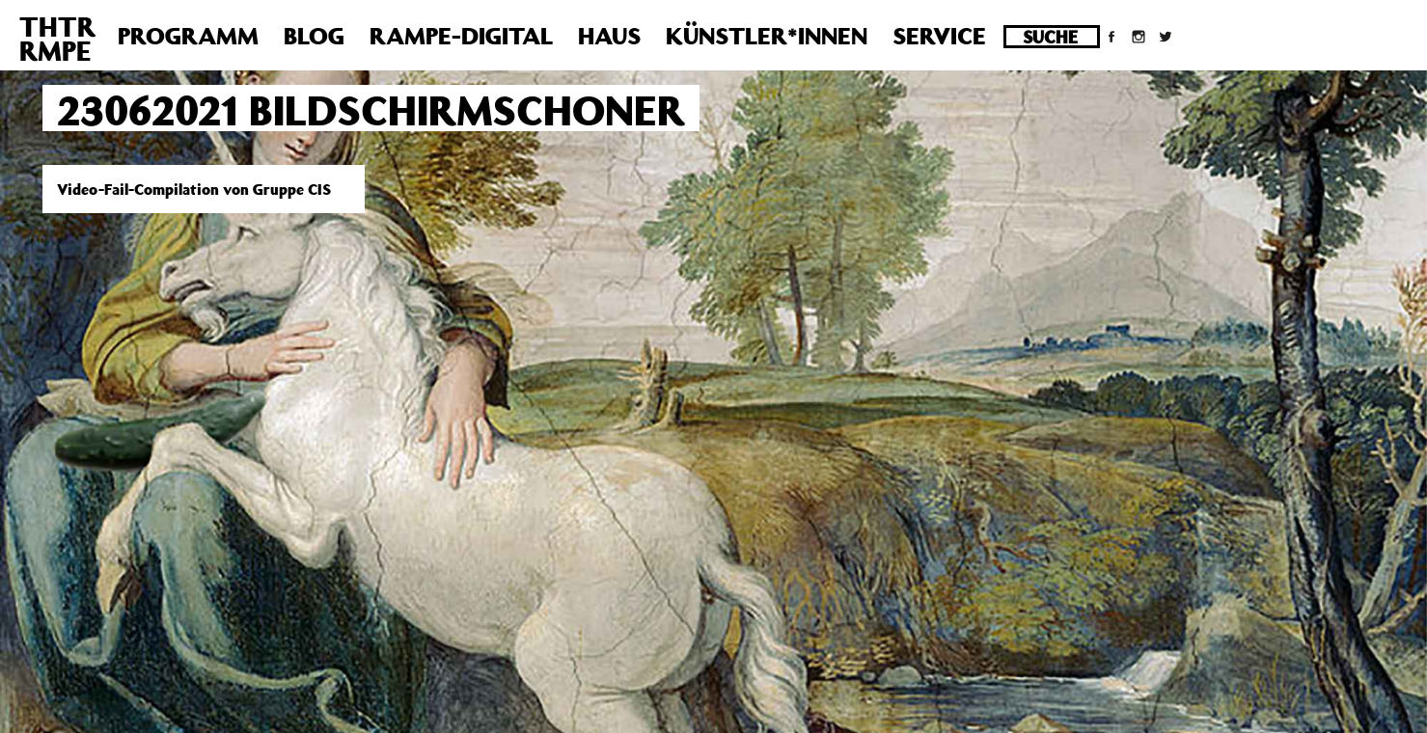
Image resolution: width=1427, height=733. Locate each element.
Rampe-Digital (461, 35)
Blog (314, 35)
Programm (188, 35)
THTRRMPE (57, 38)
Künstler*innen (766, 35)
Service (939, 35)
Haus (609, 35)
